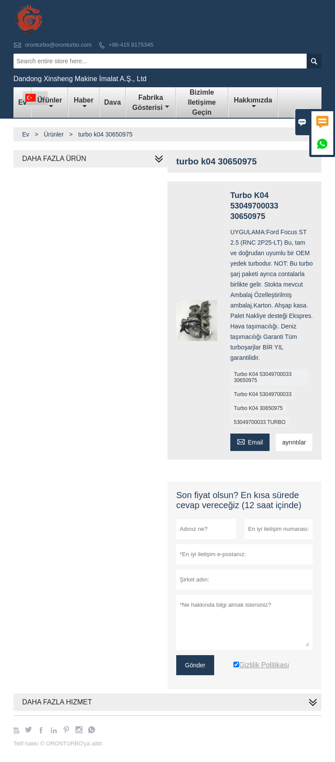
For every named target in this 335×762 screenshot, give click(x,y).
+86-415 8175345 (131, 44)
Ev (25, 134)
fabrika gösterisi (150, 102)
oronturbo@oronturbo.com (58, 44)
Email (250, 441)
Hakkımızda (253, 102)
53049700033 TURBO (260, 422)
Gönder (195, 665)
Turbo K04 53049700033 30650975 (262, 377)
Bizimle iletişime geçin (202, 102)
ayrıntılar (294, 442)
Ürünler (50, 102)
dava (112, 102)
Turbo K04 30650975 (258, 408)
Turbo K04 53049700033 (262, 394)
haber (83, 102)
